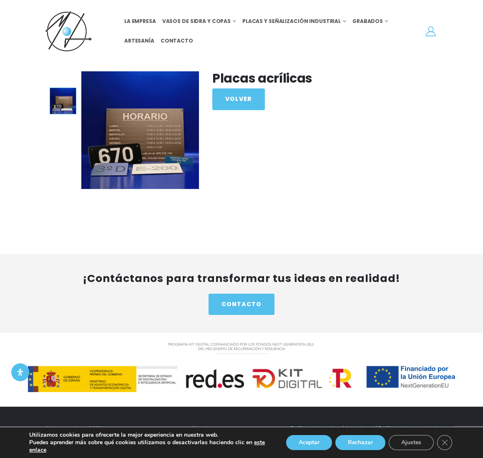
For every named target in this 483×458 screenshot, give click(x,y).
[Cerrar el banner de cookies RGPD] (444, 442)
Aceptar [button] (309, 442)
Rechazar (360, 442)
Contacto (177, 40)
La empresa (140, 21)
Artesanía (139, 40)
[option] (63, 101)
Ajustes (411, 442)
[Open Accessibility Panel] (20, 372)
